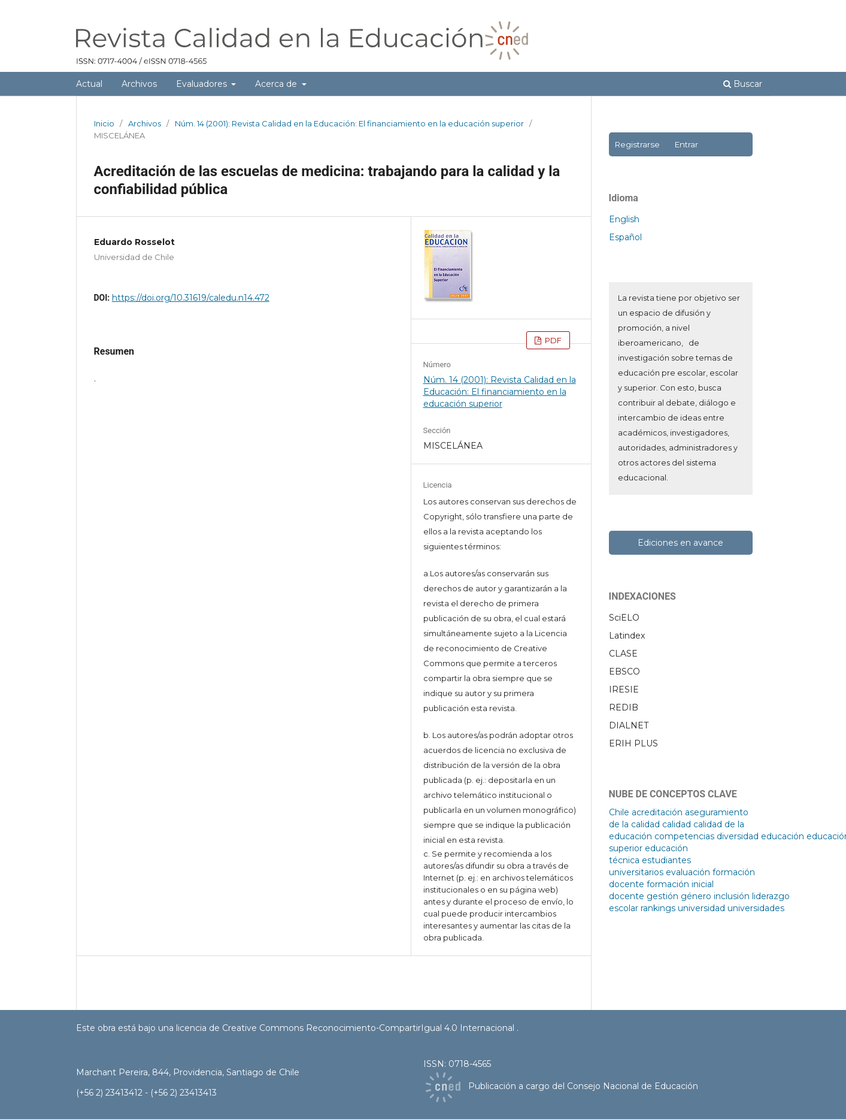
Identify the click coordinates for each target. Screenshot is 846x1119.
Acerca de (277, 83)
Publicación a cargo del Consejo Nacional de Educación (583, 1086)
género (696, 896)
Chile (619, 812)
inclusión (732, 896)
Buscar (742, 83)
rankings (658, 908)
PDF (552, 340)
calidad (676, 824)
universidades (755, 908)
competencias (684, 836)
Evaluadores (202, 83)
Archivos (139, 83)
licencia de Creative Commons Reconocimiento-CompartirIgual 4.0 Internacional (346, 1028)
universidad (701, 908)
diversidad (738, 836)
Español (625, 237)
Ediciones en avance (680, 542)
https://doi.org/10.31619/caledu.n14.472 (190, 297)
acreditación (657, 812)
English (624, 219)
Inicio (104, 123)
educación (782, 836)
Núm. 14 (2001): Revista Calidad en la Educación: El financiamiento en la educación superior (349, 123)
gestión (662, 896)
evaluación (688, 872)
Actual (89, 83)
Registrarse (637, 144)
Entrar (686, 144)
